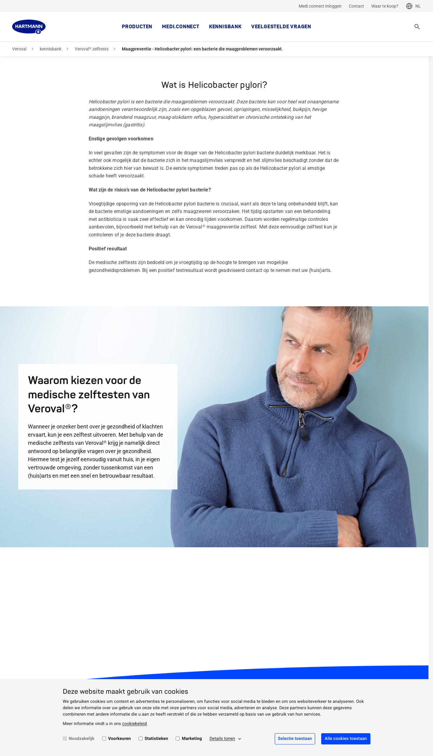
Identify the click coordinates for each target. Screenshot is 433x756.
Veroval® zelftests (91, 48)
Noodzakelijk (82, 738)
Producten (137, 27)
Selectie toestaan (295, 738)
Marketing (192, 738)
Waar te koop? (384, 6)
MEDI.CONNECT (180, 27)
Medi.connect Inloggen (320, 6)
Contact (356, 6)
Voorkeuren (119, 738)
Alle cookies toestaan (346, 738)
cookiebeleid (134, 723)
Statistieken (156, 738)
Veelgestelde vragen (281, 27)
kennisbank (225, 27)
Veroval (19, 48)
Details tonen (222, 738)
